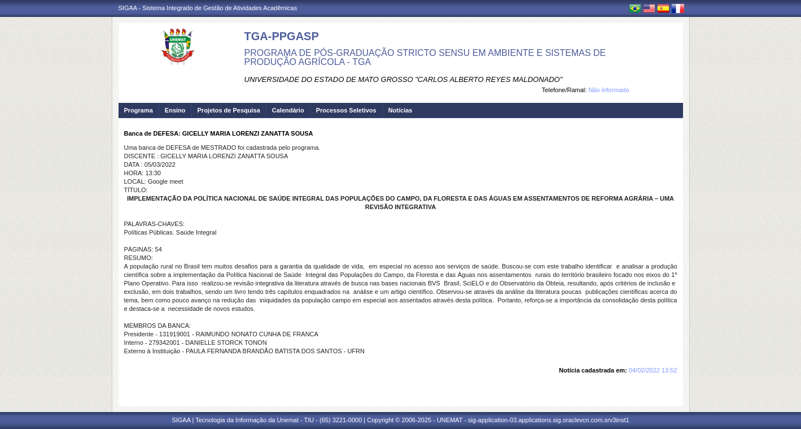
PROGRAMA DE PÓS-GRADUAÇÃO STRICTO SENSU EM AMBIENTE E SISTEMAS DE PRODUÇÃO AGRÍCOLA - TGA (425, 57)
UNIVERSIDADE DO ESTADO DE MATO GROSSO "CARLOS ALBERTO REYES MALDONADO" (403, 79)
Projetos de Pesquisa (229, 110)
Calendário (288, 110)
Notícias (400, 110)
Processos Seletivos (346, 110)
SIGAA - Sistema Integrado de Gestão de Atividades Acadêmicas (208, 8)
